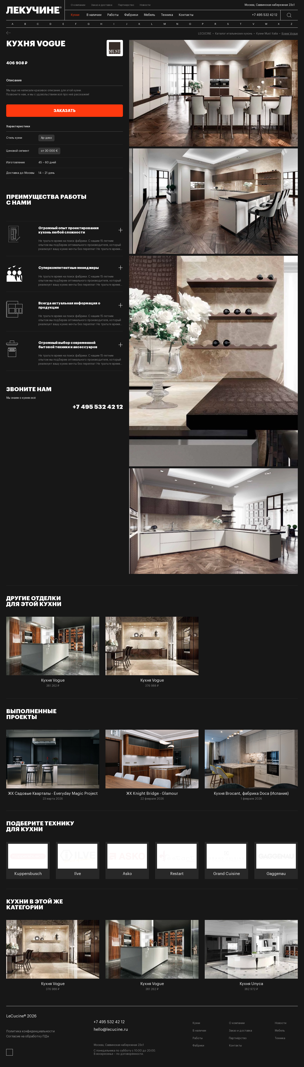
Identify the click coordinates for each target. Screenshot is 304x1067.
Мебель (280, 1030)
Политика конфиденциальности (30, 1031)
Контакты (235, 1045)
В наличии (199, 1030)
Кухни (196, 1023)
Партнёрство (238, 1038)
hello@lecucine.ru (111, 1030)
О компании (237, 1023)
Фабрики (198, 1045)
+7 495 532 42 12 (264, 14)
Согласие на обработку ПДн (27, 1036)
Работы (198, 1038)
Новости (280, 1023)
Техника (280, 1038)
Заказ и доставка (240, 1030)
